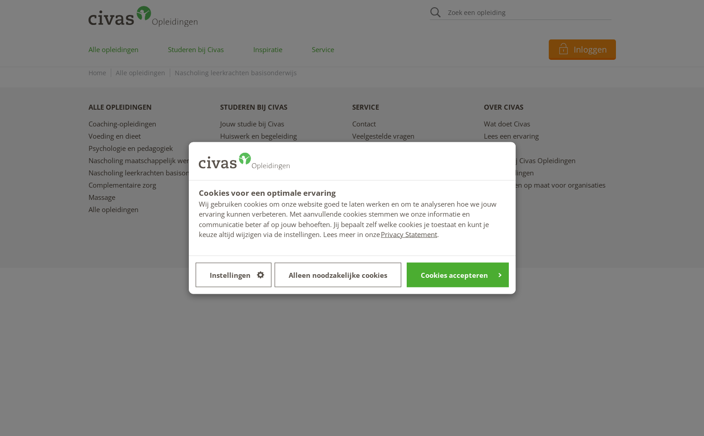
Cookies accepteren (461, 274)
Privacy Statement (409, 234)
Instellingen (237, 274)
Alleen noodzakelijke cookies (338, 274)
